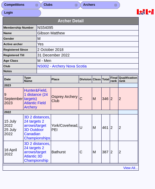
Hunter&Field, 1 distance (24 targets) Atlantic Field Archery (36, 98)
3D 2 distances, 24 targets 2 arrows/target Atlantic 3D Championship (37, 151)
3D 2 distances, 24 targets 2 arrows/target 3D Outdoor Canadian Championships (37, 127)
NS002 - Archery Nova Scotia (62, 66)
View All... (130, 168)
